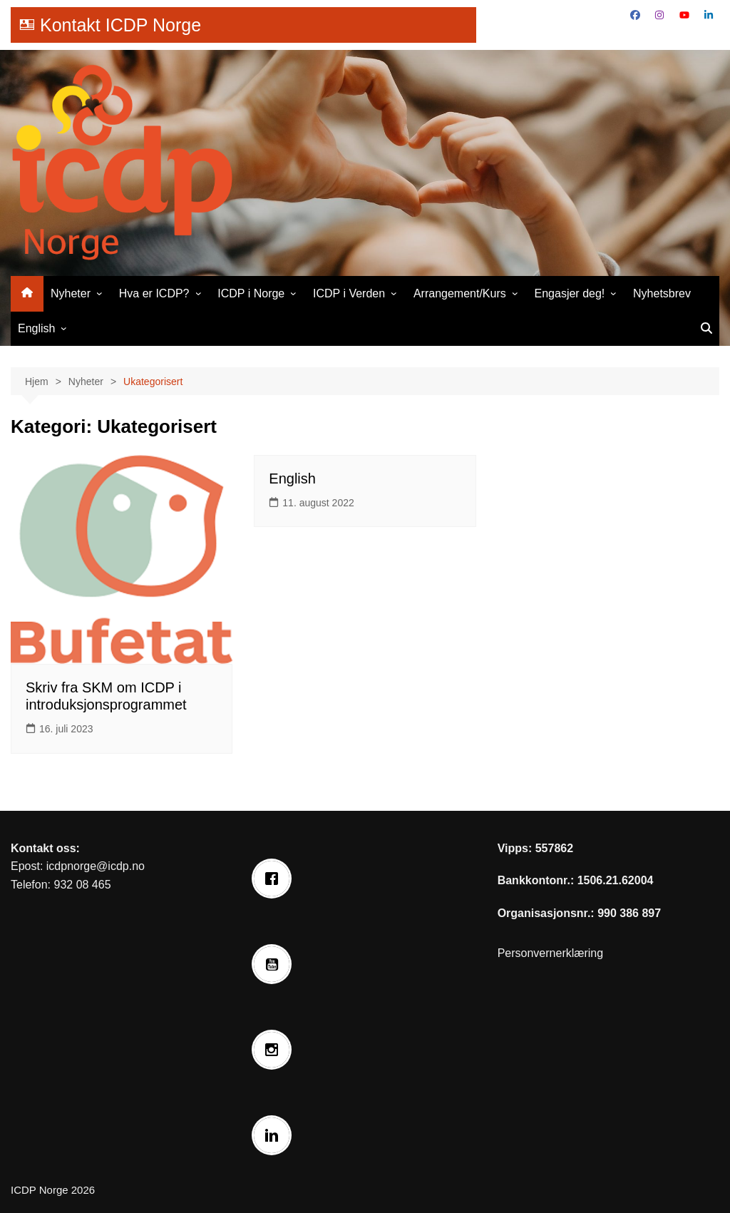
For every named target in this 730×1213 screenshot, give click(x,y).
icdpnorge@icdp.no (95, 866)
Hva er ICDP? (154, 293)
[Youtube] (275, 964)
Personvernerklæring (551, 953)
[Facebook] (275, 878)
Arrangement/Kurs (459, 293)
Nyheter (71, 293)
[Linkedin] (275, 1135)
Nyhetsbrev (662, 293)
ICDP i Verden (349, 293)
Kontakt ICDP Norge (120, 25)
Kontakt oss (43, 848)
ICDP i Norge (250, 293)
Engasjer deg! (570, 293)
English (36, 328)
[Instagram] (275, 1050)
